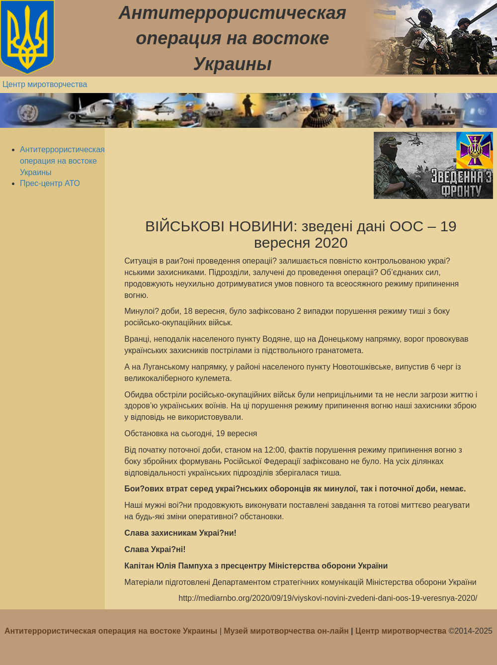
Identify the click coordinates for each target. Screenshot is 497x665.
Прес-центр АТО (50, 183)
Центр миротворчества (44, 84)
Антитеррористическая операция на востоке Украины (62, 161)
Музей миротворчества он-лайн (287, 631)
